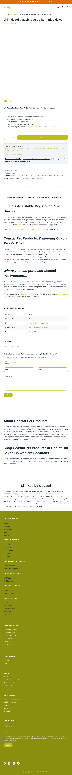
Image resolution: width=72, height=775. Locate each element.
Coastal (21, 178)
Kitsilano (26, 148)
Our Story (7, 677)
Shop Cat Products (12, 540)
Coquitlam (56, 148)
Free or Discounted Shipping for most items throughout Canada (27, 159)
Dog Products (47, 175)
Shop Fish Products (12, 586)
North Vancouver (35, 148)
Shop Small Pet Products (15, 561)
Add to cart (43, 137)
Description (14, 187)
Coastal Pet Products (14, 24)
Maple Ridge (8, 644)
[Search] (58, 7)
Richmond (8, 148)
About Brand (57, 187)
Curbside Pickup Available (13, 155)
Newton (49, 148)
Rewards (7, 708)
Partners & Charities (11, 683)
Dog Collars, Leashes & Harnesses (27, 175)
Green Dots (52, 127)
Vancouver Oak (18, 148)
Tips (5, 705)
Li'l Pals (45, 323)
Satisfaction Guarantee (12, 680)
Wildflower (40, 127)
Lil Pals (39, 178)
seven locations (62, 294)
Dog (33, 178)
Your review (9, 377)
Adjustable (12, 178)
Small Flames (30, 127)
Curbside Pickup (10, 702)
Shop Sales (8, 660)
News (6, 663)
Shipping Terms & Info (12, 699)
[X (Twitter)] (9, 763)
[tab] (14, 187)
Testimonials (8, 686)
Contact (7, 711)
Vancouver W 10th (10, 629)
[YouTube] (18, 763)
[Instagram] (14, 763)
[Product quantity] (10, 137)
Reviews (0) (46, 187)
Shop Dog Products (12, 518)
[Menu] (67, 7)
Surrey (44, 148)
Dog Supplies (59, 175)
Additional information (30, 187)
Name (7, 370)
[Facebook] (5, 763)
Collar (28, 178)
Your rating (6, 362)
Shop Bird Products (12, 573)
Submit (8, 395)
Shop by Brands (10, 598)
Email (40, 370)
